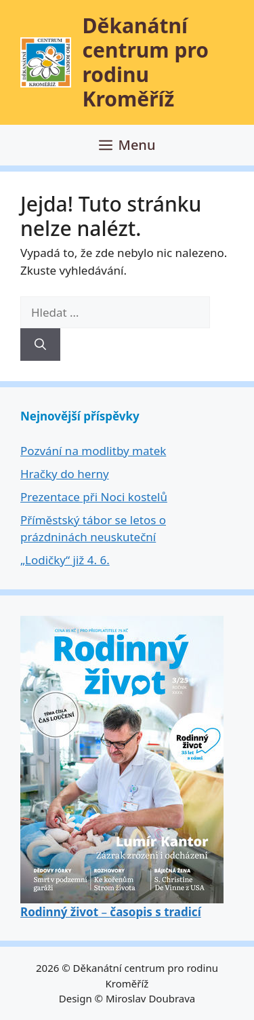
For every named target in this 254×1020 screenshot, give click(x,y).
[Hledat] (40, 344)
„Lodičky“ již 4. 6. (65, 560)
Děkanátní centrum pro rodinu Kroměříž (146, 62)
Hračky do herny (64, 474)
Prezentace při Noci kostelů (93, 497)
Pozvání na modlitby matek (93, 450)
